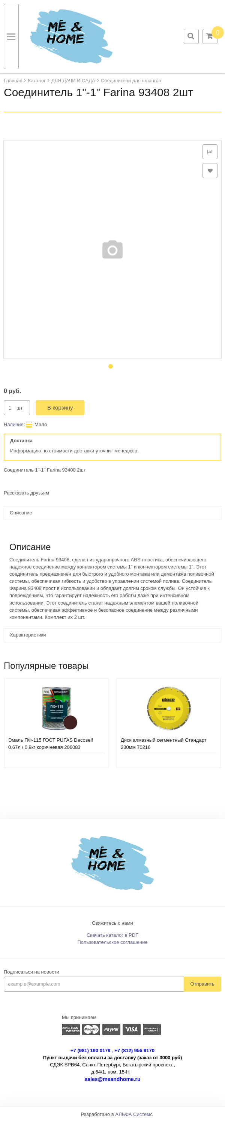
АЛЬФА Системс (134, 1114)
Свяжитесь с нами (112, 923)
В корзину (60, 407)
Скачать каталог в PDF (112, 935)
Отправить (202, 984)
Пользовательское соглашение (112, 942)
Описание (21, 513)
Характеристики (28, 635)
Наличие (14, 424)
